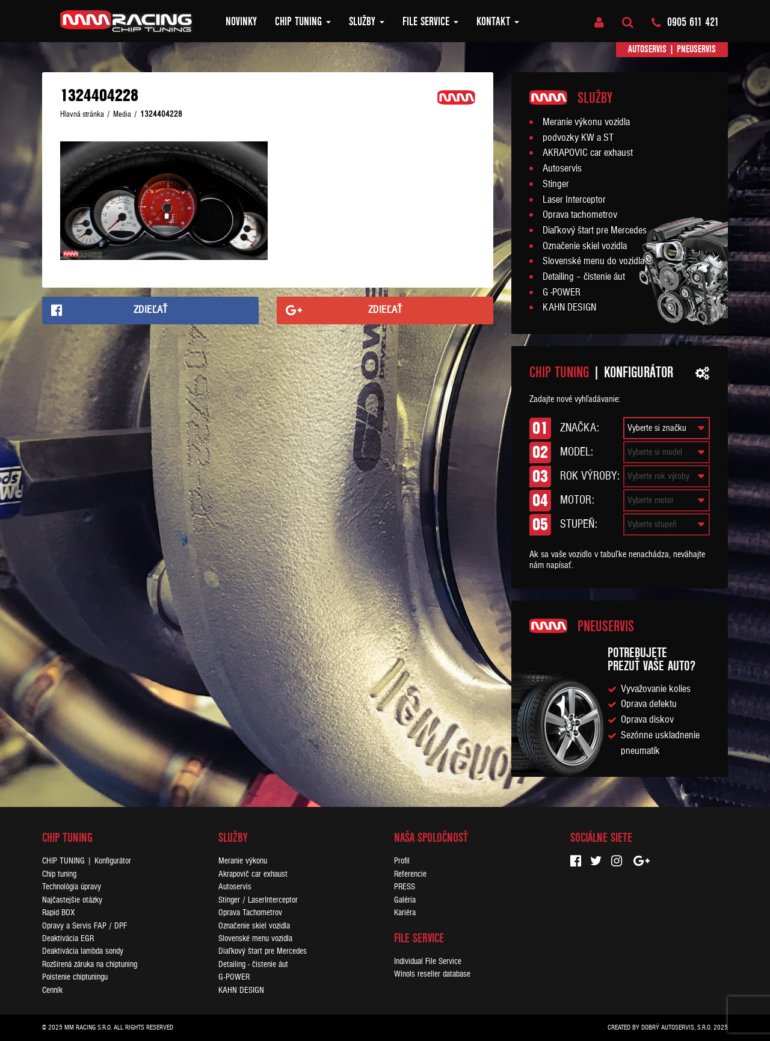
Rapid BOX (58, 912)
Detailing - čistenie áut (253, 964)
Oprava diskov (647, 719)
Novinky (241, 21)
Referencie (410, 874)
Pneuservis (696, 49)
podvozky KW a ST (578, 137)
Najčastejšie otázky (72, 899)
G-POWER (234, 976)
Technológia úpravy (71, 886)
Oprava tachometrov (580, 214)
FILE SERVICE (430, 21)
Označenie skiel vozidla (585, 246)
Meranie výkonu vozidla (586, 122)
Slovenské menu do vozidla (593, 261)
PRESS (404, 886)
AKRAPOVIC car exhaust (588, 152)
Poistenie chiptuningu (75, 976)
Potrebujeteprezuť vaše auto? (651, 659)
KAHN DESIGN (569, 307)
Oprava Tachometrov (250, 912)
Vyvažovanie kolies (656, 689)
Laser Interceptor (574, 199)
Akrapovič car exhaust (253, 874)
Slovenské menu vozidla (255, 938)
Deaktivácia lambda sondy (82, 951)
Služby (366, 21)
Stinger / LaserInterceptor (258, 899)
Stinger (556, 184)
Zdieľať (151, 309)
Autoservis (647, 49)
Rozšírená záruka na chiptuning (89, 964)
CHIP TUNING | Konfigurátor (86, 860)
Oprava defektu (649, 704)
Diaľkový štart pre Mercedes (595, 230)
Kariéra (405, 912)
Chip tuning (303, 21)
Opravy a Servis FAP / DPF (84, 925)
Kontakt (497, 21)
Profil (402, 860)
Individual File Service (427, 961)
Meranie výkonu (242, 860)
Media (122, 114)
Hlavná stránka (82, 114)
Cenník (52, 990)
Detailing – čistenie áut (584, 276)
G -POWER (562, 292)
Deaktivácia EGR (68, 938)
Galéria (405, 899)
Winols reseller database (432, 973)
